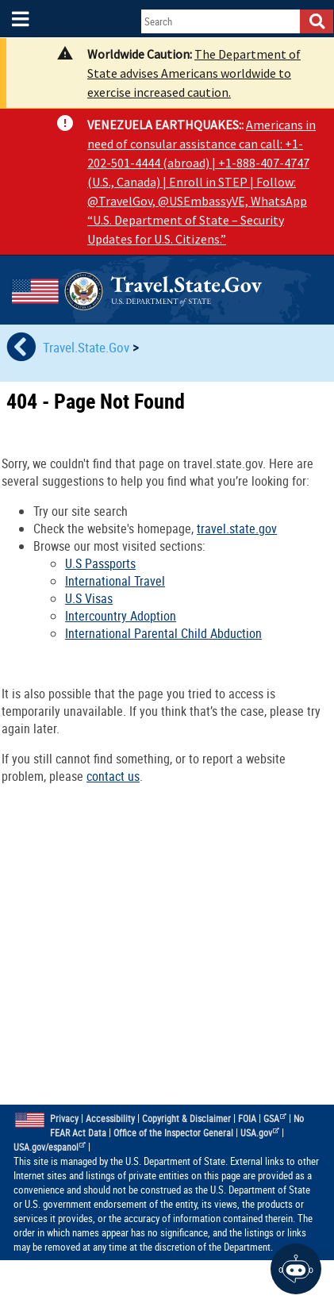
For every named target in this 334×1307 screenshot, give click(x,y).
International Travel (115, 581)
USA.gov (260, 1133)
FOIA (247, 1118)
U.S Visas (89, 598)
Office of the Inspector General (173, 1133)
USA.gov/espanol (49, 1147)
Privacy (64, 1118)
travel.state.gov (237, 528)
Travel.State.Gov (87, 347)
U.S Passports (100, 563)
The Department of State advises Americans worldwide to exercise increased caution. (194, 73)
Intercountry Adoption (120, 616)
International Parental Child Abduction (163, 633)
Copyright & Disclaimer (186, 1118)
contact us (113, 776)
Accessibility (110, 1118)
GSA (275, 1118)
